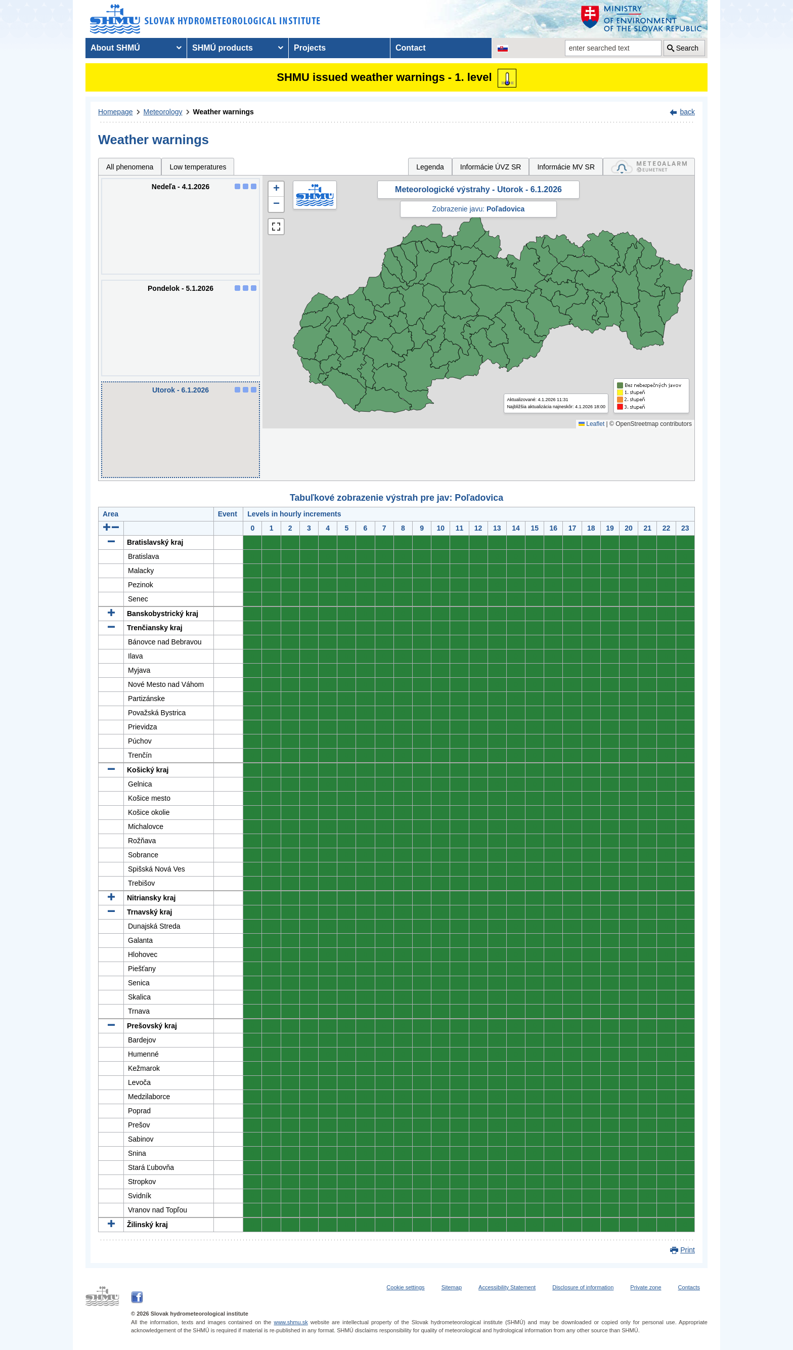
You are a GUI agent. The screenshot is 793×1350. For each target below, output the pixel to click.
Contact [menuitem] (410, 47)
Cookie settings (405, 1287)
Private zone (645, 1287)
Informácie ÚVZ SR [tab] (490, 167)
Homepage (115, 112)
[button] (276, 189)
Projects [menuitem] (310, 47)
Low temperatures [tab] (197, 167)
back (687, 112)
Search (687, 48)
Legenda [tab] (430, 167)
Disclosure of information (582, 1287)
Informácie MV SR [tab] (566, 167)
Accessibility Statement (507, 1287)
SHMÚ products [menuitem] (222, 47)
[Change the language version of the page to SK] (502, 48)
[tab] (649, 167)
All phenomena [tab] (129, 167)
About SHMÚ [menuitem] (115, 47)
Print (687, 1250)
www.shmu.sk (290, 1322)
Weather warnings (223, 112)
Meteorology (163, 112)
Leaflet (591, 423)
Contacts (689, 1287)
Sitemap (452, 1287)
